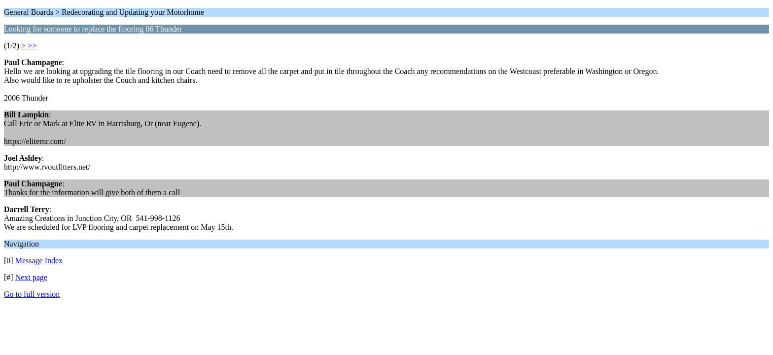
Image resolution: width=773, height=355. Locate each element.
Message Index (39, 260)
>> (32, 45)
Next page (31, 277)
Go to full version (32, 294)
